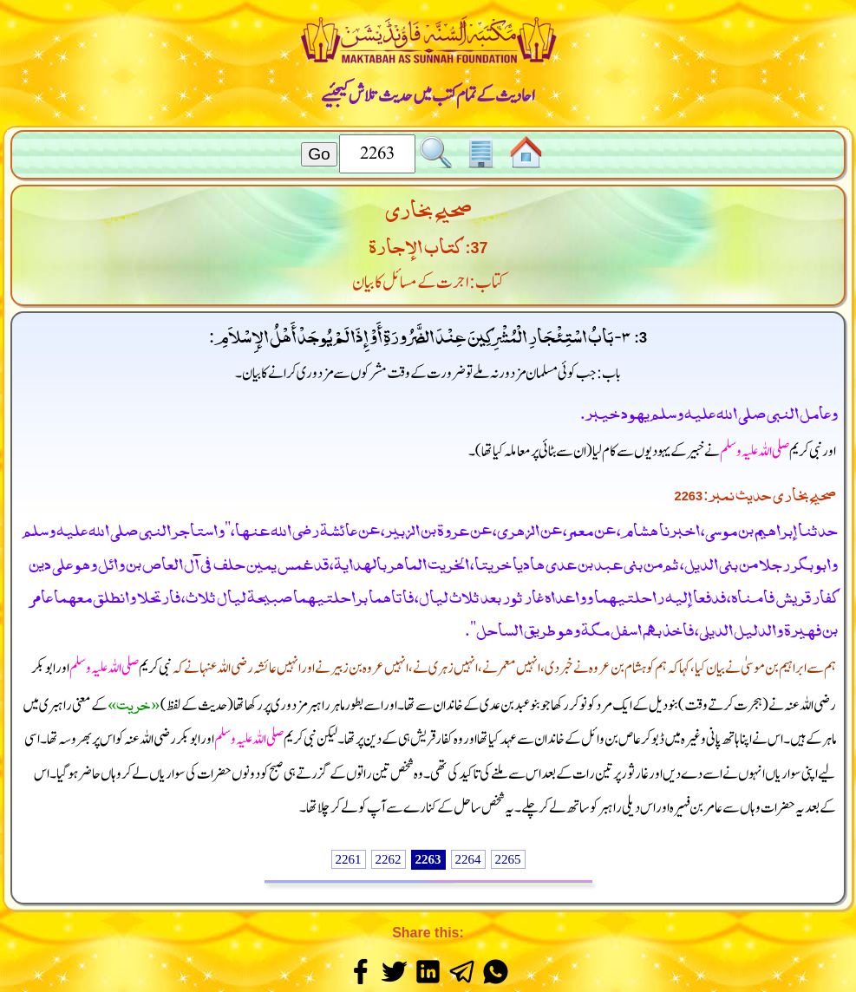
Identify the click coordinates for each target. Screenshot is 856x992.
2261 (349, 859)
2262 (389, 859)
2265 (508, 859)
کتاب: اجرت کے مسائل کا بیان (428, 282)
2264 (468, 859)
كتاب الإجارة (415, 243)
